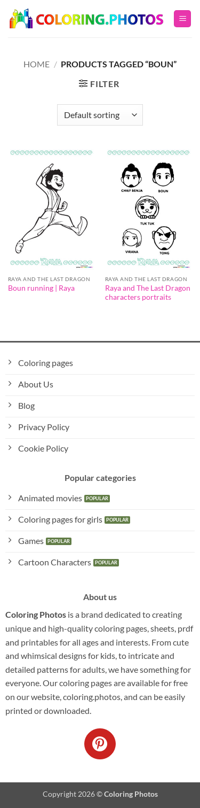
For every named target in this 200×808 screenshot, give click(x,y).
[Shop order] (99, 115)
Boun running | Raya (41, 288)
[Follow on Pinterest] (99, 743)
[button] (182, 19)
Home (36, 64)
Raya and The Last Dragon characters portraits (147, 293)
